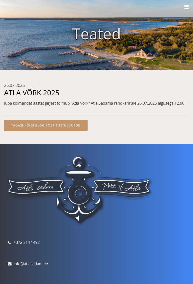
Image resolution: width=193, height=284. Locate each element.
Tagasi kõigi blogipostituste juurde (45, 125)
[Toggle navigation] (186, 7)
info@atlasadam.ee (30, 263)
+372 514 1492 (26, 242)
